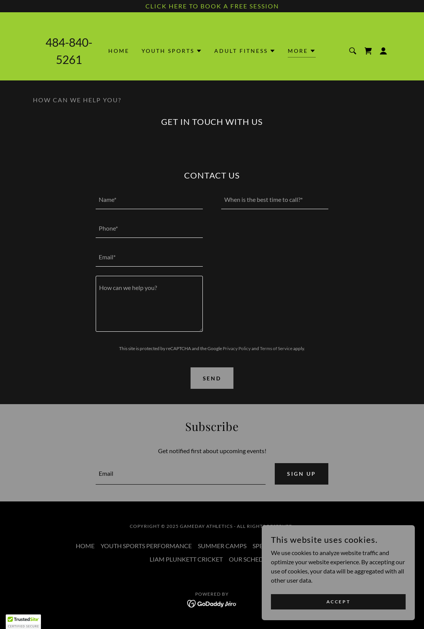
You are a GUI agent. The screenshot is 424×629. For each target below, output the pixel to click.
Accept (338, 601)
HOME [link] (118, 51)
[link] (368, 51)
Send (212, 378)
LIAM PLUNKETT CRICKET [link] (186, 559)
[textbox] (149, 199)
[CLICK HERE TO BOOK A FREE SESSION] (212, 6)
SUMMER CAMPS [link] (222, 545)
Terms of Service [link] (276, 348)
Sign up (301, 473)
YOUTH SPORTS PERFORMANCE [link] (146, 545)
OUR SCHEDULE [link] (251, 559)
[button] (172, 51)
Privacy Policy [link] (237, 348)
